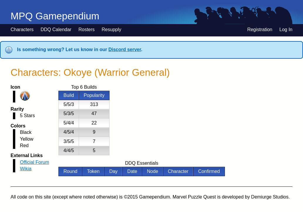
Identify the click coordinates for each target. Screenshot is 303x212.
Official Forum (34, 162)
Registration (259, 29)
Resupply (111, 29)
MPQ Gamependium (55, 16)
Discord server (124, 49)
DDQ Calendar (56, 29)
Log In (286, 29)
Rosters (86, 29)
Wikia (25, 168)
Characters (22, 29)
